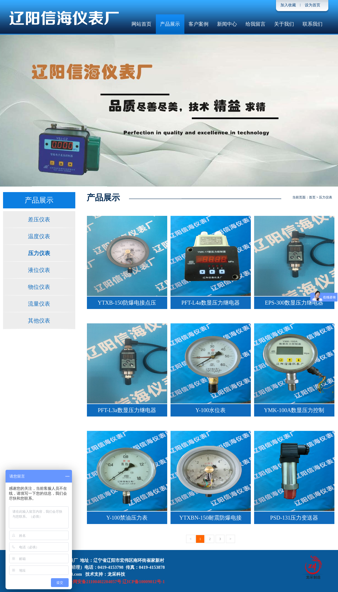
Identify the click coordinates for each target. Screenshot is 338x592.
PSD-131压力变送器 (294, 518)
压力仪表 (39, 253)
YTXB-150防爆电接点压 (127, 303)
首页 (312, 197)
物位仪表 (39, 287)
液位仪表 (39, 270)
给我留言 (255, 24)
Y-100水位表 (210, 410)
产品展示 (170, 24)
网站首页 (141, 24)
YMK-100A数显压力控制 (294, 410)
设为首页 (312, 5)
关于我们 (284, 24)
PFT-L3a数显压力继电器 (127, 410)
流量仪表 (39, 304)
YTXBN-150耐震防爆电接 (210, 518)
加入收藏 (288, 5)
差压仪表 (39, 219)
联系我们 (312, 24)
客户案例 (198, 24)
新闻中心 (227, 24)
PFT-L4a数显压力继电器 (210, 303)
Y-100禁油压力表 (127, 518)
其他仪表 (39, 321)
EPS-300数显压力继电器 (294, 303)
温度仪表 (39, 236)
